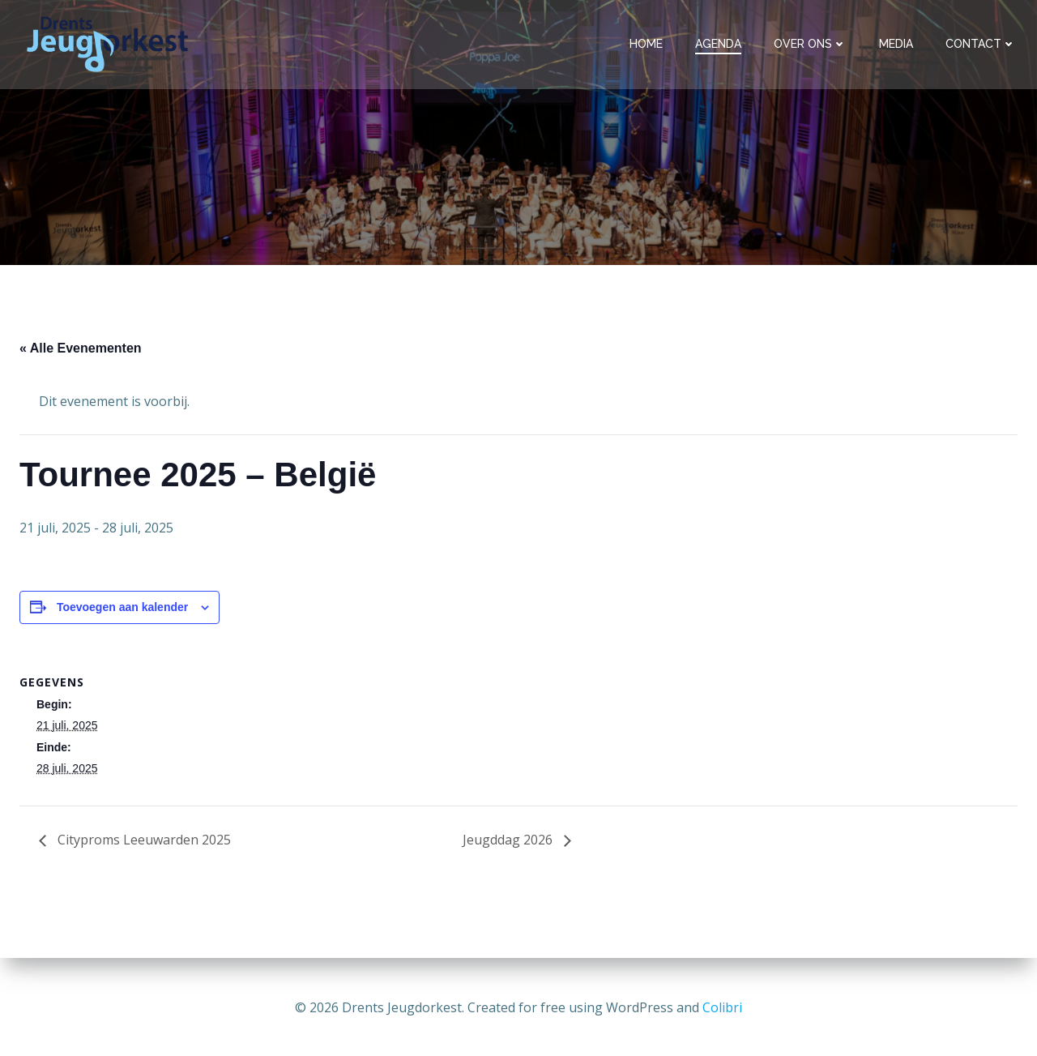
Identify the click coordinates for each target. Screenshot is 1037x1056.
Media (898, 43)
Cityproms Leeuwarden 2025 (142, 842)
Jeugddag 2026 (509, 842)
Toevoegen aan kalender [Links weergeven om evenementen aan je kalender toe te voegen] (122, 609)
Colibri (722, 1007)
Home (647, 43)
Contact (982, 43)
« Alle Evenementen (80, 350)
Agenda (720, 43)
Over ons (811, 43)
